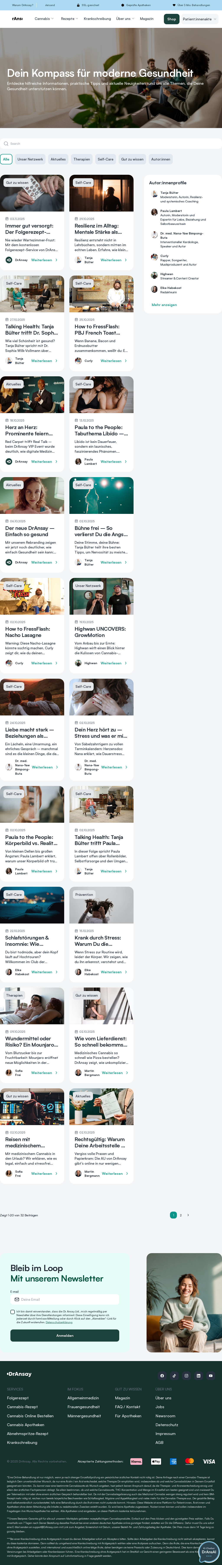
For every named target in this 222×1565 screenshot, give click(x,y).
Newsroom (165, 1415)
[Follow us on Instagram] (186, 1375)
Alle (6, 159)
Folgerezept (18, 1397)
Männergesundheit (84, 1415)
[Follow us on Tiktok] (174, 1375)
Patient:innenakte (200, 19)
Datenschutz (166, 1424)
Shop (171, 19)
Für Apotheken (128, 1415)
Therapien (81, 159)
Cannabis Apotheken (25, 1424)
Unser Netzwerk (30, 159)
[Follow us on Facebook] (162, 1375)
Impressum (165, 1433)
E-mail (14, 1291)
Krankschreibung (97, 18)
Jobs (159, 1406)
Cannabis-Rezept (22, 1406)
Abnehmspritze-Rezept (27, 1433)
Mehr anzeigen (164, 305)
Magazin (146, 18)
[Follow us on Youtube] (210, 1375)
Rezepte (70, 18)
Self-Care (105, 159)
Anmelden (64, 1335)
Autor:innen (160, 159)
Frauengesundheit (83, 1406)
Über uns (125, 18)
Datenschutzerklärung (59, 1322)
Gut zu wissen (132, 159)
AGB (159, 1442)
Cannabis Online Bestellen (30, 1415)
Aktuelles (58, 159)
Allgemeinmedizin (83, 1397)
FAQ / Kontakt (127, 1406)
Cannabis (44, 18)
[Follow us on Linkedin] (198, 1375)
